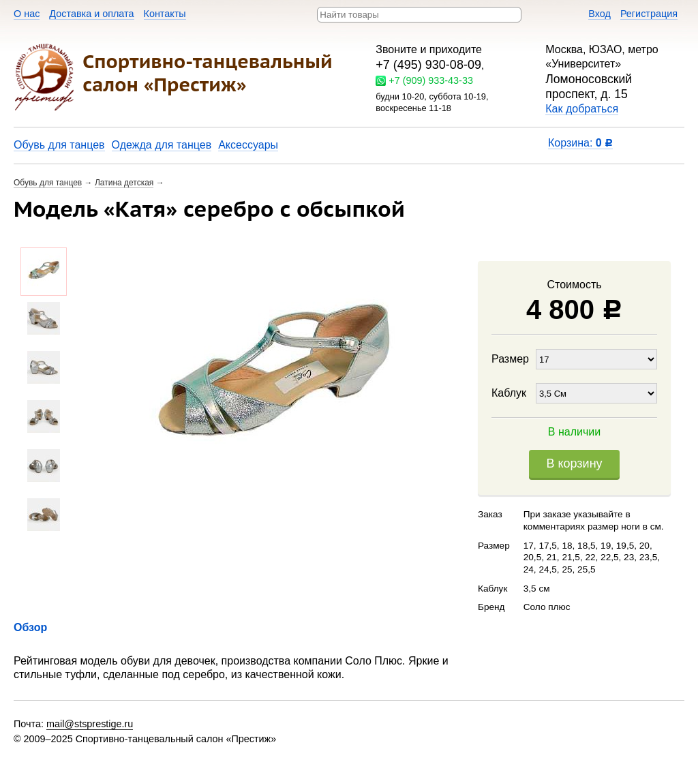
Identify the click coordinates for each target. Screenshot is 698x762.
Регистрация (649, 13)
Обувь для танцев (59, 145)
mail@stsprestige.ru (89, 723)
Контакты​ (165, 13)
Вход (599, 13)
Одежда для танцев (162, 145)
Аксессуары (248, 145)
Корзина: (580, 143)
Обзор (30, 627)
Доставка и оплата (91, 13)
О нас (27, 13)
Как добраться (581, 109)
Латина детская (124, 182)
